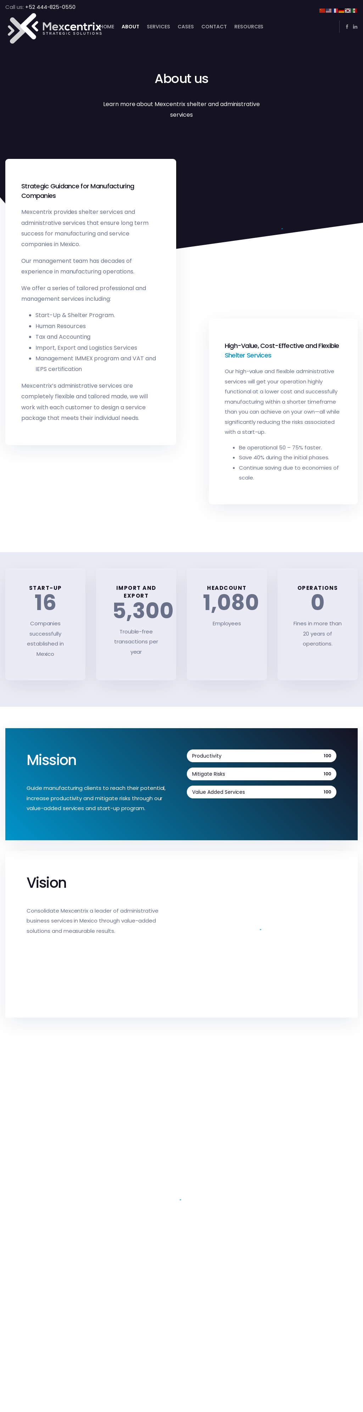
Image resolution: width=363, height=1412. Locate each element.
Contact (214, 26)
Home (107, 26)
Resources (249, 26)
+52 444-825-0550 (50, 7)
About (130, 26)
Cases (186, 26)
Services (158, 26)
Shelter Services (248, 355)
